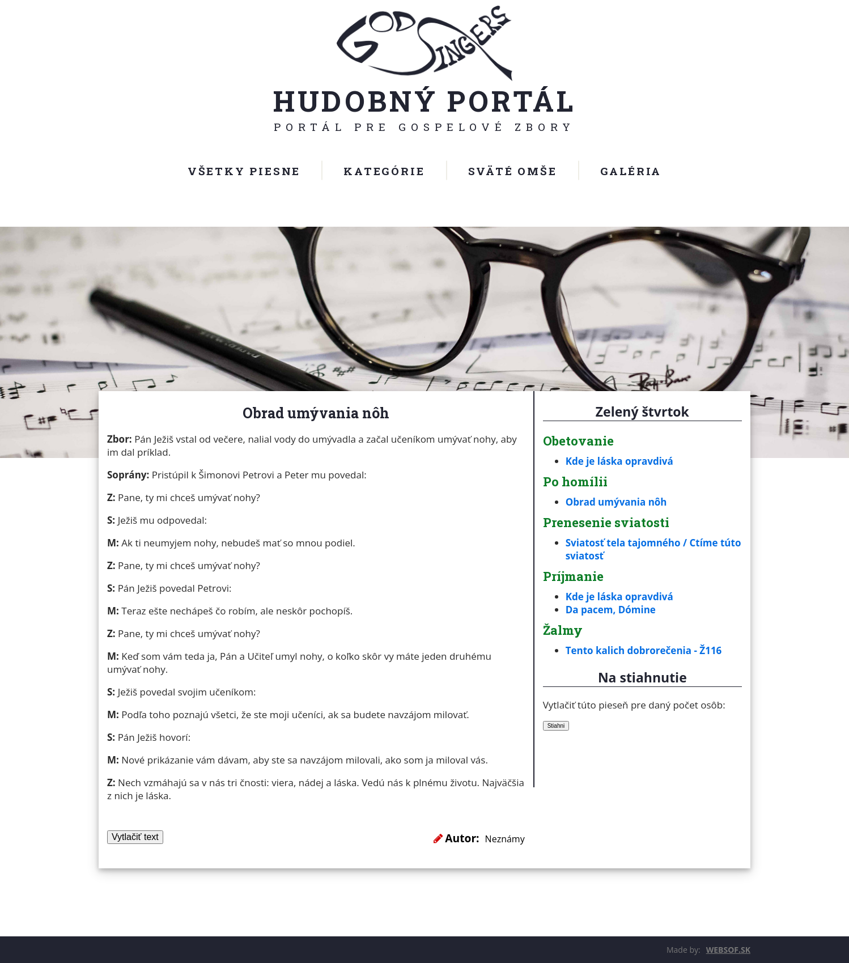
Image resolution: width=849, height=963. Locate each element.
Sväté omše (512, 171)
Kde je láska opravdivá (619, 461)
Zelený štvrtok (642, 411)
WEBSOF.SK (728, 949)
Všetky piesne (244, 171)
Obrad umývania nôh (616, 501)
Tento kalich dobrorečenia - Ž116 (644, 650)
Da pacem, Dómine (611, 609)
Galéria (631, 171)
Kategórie (383, 171)
